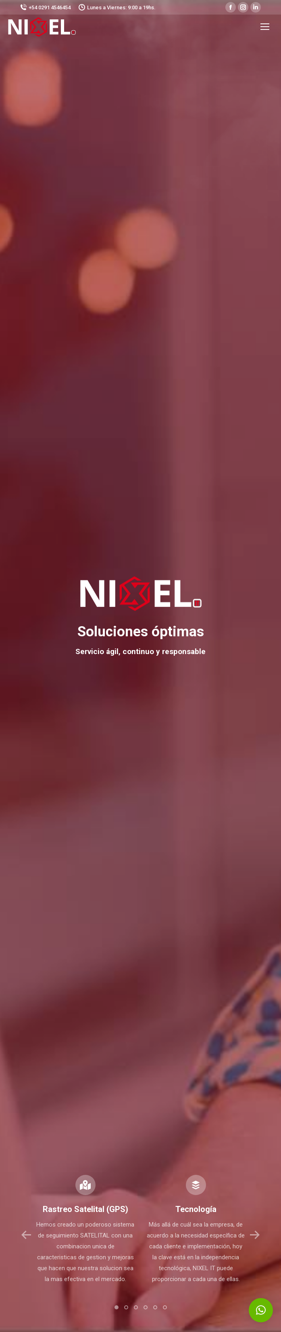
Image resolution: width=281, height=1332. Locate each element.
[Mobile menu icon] (265, 27)
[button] (116, 1307)
